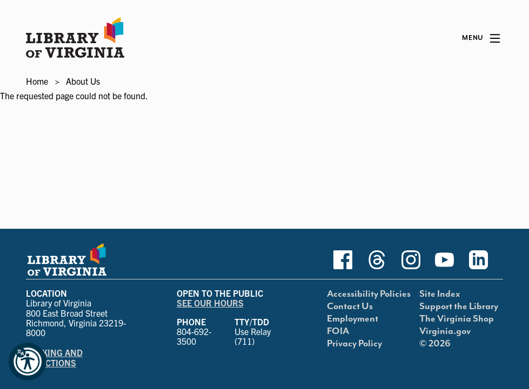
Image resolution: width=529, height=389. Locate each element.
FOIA (338, 331)
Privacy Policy (354, 343)
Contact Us (350, 306)
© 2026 (435, 343)
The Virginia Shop (456, 318)
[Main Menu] (481, 38)
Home (37, 81)
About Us (83, 81)
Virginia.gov (445, 331)
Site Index (439, 294)
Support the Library (458, 306)
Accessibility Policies (369, 294)
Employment (352, 318)
